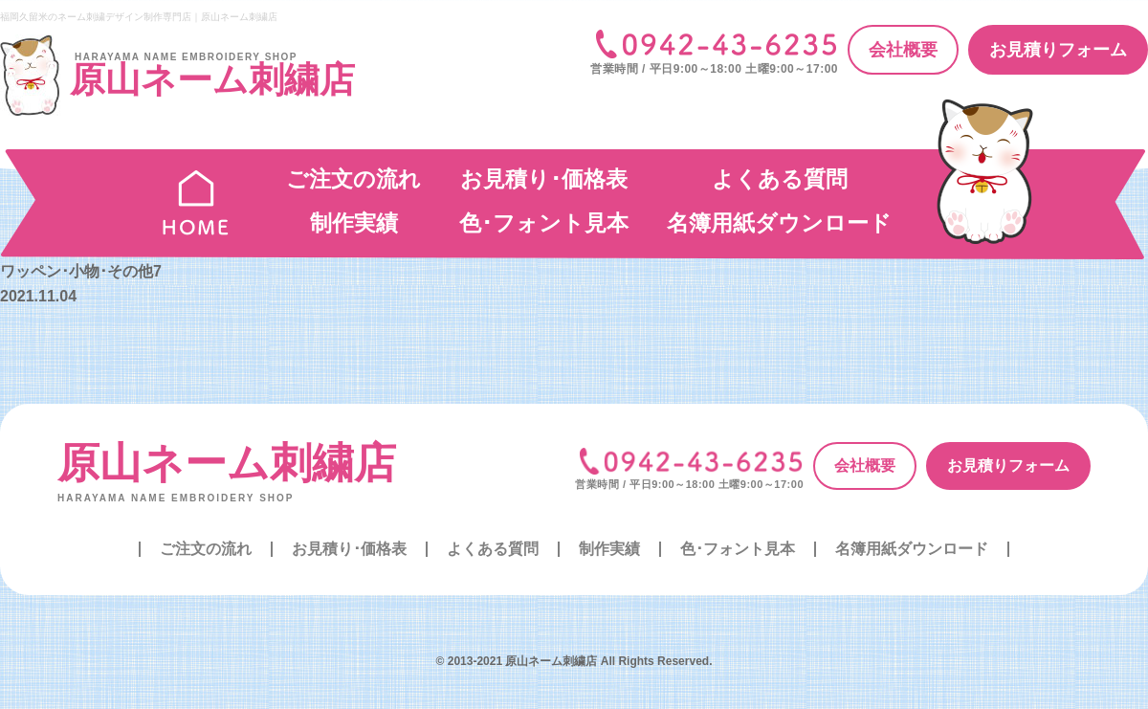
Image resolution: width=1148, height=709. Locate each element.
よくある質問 (780, 178)
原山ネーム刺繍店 (226, 463)
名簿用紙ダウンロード (779, 222)
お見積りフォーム (1058, 49)
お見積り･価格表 (544, 178)
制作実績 (354, 222)
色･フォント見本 (544, 222)
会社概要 (903, 49)
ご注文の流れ (353, 178)
